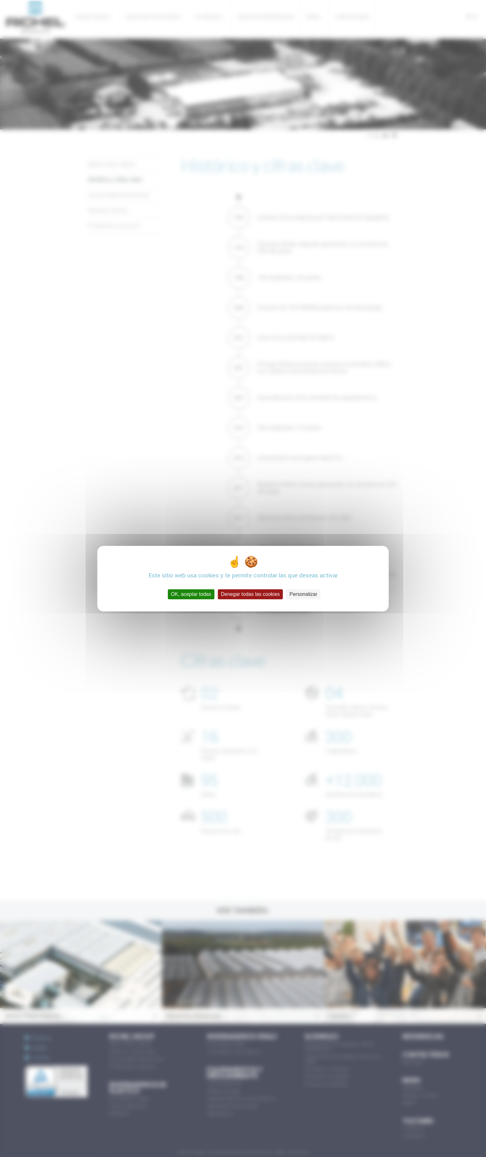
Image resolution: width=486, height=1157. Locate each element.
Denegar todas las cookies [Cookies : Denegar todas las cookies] (250, 594)
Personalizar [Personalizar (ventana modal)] (303, 594)
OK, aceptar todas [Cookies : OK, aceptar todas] (191, 594)
